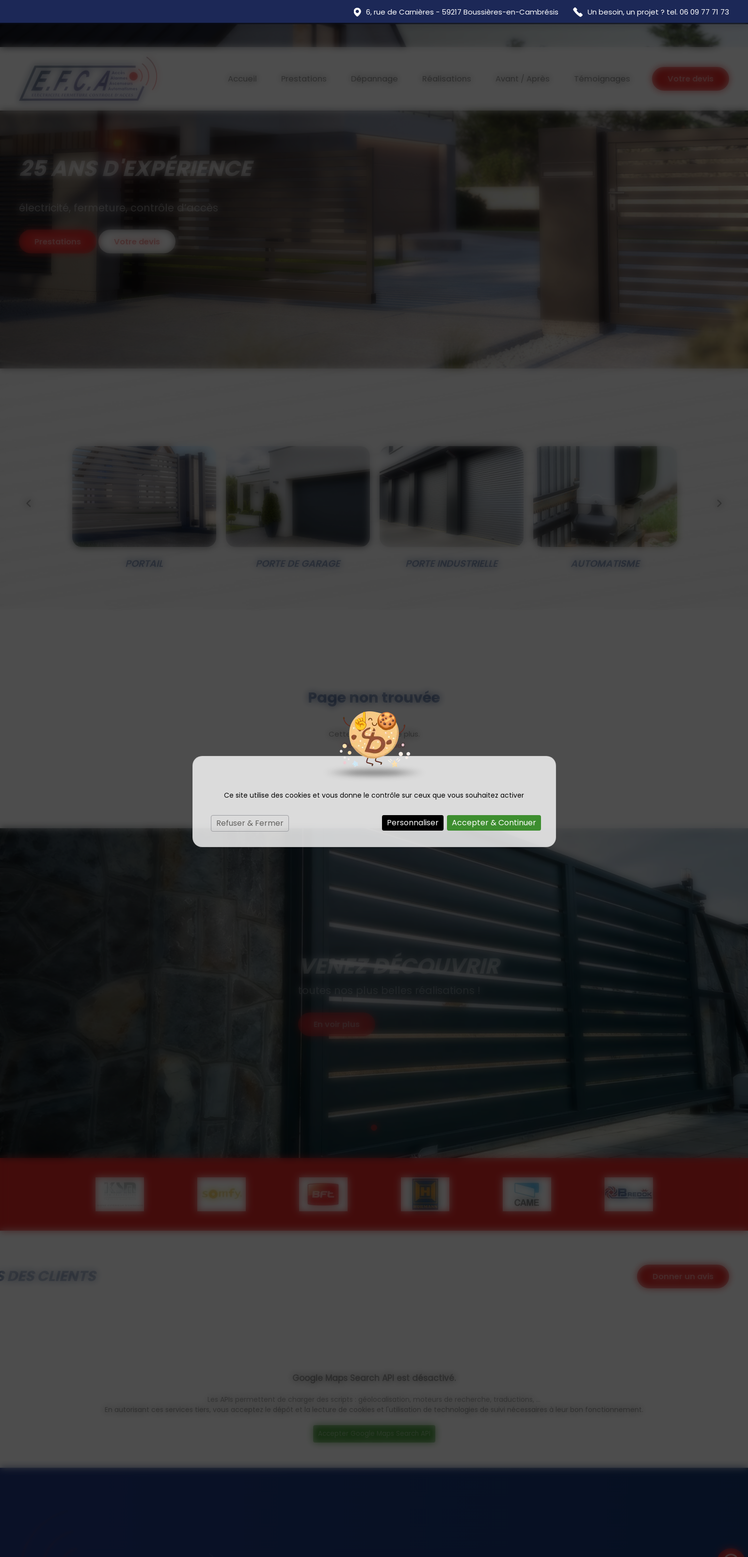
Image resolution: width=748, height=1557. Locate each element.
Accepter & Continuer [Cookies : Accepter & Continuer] (494, 799)
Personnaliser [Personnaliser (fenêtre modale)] (413, 799)
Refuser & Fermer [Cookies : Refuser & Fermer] (250, 800)
